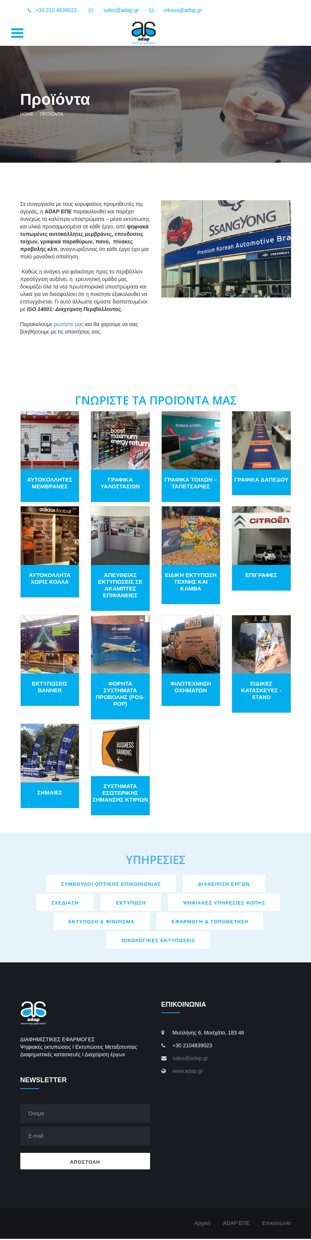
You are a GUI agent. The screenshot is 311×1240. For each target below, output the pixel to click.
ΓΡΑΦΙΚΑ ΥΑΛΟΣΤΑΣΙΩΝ (120, 484)
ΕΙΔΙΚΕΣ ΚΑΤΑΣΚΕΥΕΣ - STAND (261, 692)
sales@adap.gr (121, 10)
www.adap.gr (188, 1072)
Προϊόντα (51, 115)
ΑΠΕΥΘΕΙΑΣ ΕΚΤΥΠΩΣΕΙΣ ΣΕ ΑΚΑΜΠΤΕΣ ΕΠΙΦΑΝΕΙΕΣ (120, 586)
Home (27, 115)
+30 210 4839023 (51, 10)
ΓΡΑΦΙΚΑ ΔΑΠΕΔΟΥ (261, 481)
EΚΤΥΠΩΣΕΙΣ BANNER (50, 688)
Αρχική (202, 1224)
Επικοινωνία (276, 1224)
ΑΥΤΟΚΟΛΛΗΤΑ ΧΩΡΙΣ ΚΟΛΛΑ (50, 579)
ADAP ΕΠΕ (236, 1224)
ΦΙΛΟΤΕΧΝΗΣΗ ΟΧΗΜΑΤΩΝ (190, 688)
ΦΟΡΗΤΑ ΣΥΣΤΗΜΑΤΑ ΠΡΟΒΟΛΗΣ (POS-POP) (120, 695)
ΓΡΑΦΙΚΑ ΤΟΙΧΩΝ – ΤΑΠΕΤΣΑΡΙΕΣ (190, 484)
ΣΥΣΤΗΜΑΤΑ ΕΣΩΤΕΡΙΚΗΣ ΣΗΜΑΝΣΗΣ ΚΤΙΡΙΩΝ (120, 794)
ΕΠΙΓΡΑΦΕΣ (261, 576)
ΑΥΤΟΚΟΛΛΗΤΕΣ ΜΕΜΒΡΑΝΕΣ (49, 484)
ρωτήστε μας (68, 325)
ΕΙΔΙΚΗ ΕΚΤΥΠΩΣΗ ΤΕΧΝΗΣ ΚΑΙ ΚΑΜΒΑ (191, 583)
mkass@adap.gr (183, 10)
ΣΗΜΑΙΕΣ (49, 793)
